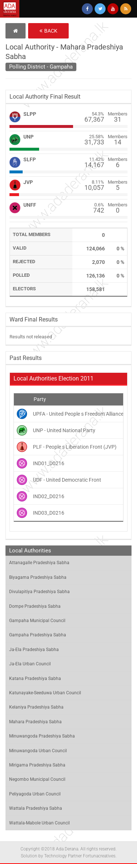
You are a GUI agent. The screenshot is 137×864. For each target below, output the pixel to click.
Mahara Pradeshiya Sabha (35, 721)
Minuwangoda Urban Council (38, 750)
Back (48, 31)
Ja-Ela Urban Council (30, 663)
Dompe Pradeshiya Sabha (35, 606)
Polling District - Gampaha (41, 66)
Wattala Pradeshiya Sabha (35, 808)
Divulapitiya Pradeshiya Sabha (39, 591)
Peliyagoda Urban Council (35, 794)
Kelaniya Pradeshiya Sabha (36, 707)
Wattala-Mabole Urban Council (39, 823)
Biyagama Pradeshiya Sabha (37, 577)
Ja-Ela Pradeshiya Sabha (34, 649)
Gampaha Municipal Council (37, 620)
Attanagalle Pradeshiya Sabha (39, 562)
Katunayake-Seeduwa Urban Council (45, 692)
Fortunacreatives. (100, 856)
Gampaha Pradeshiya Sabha (37, 634)
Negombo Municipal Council (37, 779)
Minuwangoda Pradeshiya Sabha (42, 736)
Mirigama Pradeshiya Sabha (37, 765)
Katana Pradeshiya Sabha (35, 678)
